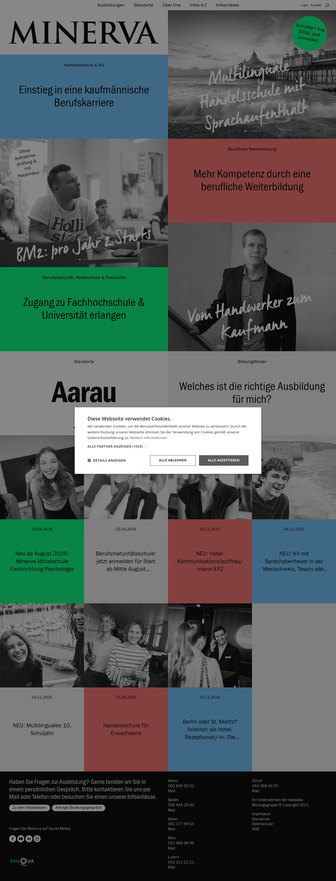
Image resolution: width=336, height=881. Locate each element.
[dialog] (168, 440)
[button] (168, 446)
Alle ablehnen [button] (173, 460)
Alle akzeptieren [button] (224, 460)
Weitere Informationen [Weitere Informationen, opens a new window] (148, 437)
